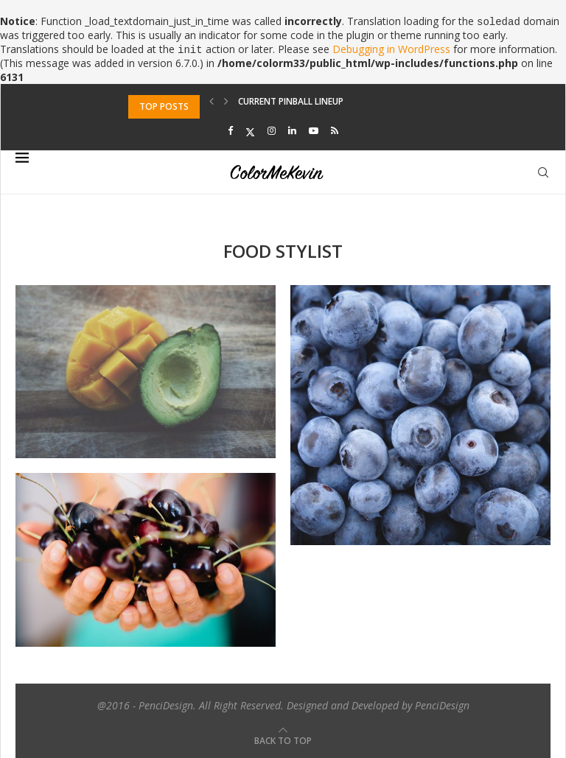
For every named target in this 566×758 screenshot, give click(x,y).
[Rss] (334, 131)
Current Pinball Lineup (290, 106)
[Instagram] (272, 131)
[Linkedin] (292, 131)
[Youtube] (313, 131)
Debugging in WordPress (391, 49)
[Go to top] (283, 740)
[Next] (226, 101)
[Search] (543, 172)
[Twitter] (250, 131)
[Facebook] (230, 131)
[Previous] (211, 101)
